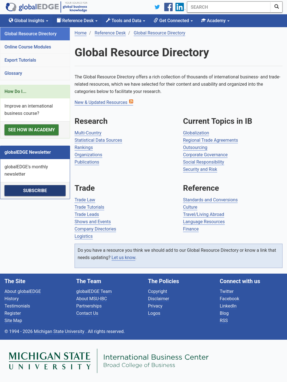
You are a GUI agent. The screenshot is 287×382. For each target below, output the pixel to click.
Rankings (84, 147)
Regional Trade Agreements (210, 140)
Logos (154, 313)
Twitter (226, 291)
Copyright (157, 291)
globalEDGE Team (94, 291)
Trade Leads (87, 214)
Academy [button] (215, 20)
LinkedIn (228, 306)
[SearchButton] (277, 7)
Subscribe (35, 190)
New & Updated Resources (101, 102)
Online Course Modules (27, 47)
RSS (224, 320)
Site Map (13, 320)
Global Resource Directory (30, 33)
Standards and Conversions (210, 199)
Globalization (196, 133)
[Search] (229, 7)
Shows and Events (93, 221)
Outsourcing (195, 147)
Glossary (13, 73)
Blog (224, 313)
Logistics (84, 236)
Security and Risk (200, 169)
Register (12, 313)
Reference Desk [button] (77, 20)
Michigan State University (59, 331)
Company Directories (95, 229)
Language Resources (204, 221)
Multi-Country (88, 133)
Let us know (123, 257)
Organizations (88, 154)
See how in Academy (31, 129)
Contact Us (87, 313)
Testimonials (17, 306)
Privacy (155, 306)
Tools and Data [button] (125, 20)
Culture (190, 207)
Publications (87, 162)
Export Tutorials (20, 60)
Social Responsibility (203, 162)
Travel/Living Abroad (203, 214)
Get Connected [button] (173, 20)
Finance (191, 229)
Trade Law (85, 199)
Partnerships (89, 306)
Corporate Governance (205, 154)
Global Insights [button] (28, 20)
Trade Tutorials (89, 207)
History (11, 298)
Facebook (229, 298)
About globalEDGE (22, 291)
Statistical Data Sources (98, 140)
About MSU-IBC (91, 298)
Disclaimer (158, 298)
